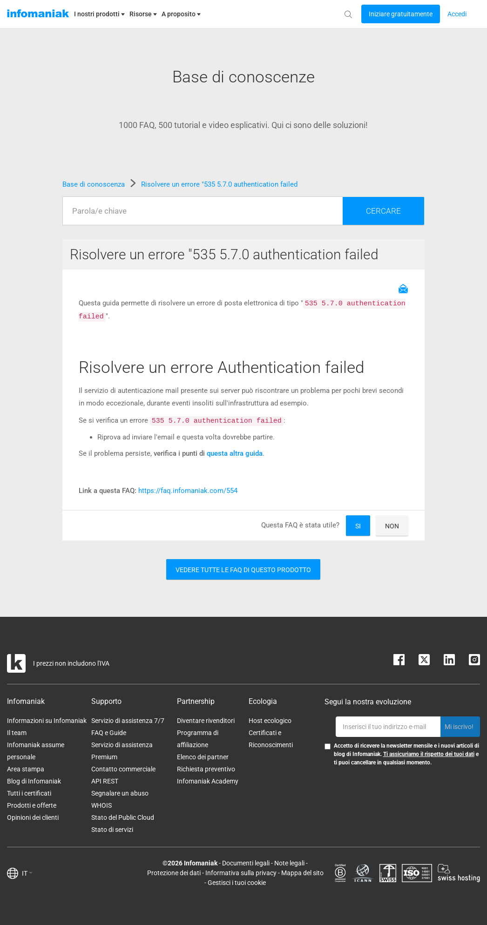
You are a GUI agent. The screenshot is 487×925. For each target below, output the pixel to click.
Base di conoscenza (94, 184)
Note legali (289, 863)
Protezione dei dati (174, 873)
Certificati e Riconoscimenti (271, 739)
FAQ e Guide (108, 732)
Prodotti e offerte (31, 805)
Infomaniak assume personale (35, 751)
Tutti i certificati (29, 793)
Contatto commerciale (123, 769)
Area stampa (25, 769)
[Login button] (400, 14)
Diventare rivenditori (206, 720)
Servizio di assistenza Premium (122, 751)
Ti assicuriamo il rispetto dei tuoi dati (428, 754)
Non (392, 526)
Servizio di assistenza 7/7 (127, 720)
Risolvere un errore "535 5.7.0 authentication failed (219, 184)
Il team (17, 732)
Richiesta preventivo (206, 769)
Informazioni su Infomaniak (47, 720)
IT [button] (27, 873)
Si (358, 526)
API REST (104, 781)
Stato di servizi (112, 829)
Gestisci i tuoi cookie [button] (237, 882)
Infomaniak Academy (207, 781)
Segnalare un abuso (120, 793)
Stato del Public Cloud (122, 817)
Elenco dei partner (203, 757)
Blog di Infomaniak (34, 781)
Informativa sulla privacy (241, 873)
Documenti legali (246, 863)
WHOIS (101, 805)
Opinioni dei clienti (33, 817)
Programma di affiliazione (197, 739)
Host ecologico (270, 720)
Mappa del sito (302, 873)
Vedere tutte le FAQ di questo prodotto (243, 570)
